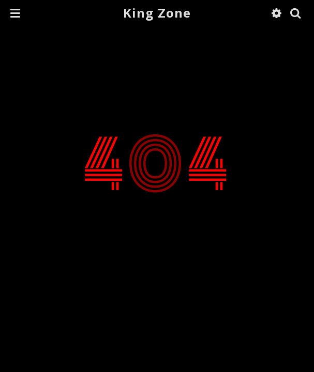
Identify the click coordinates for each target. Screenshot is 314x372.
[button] (15, 13)
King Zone (157, 12)
